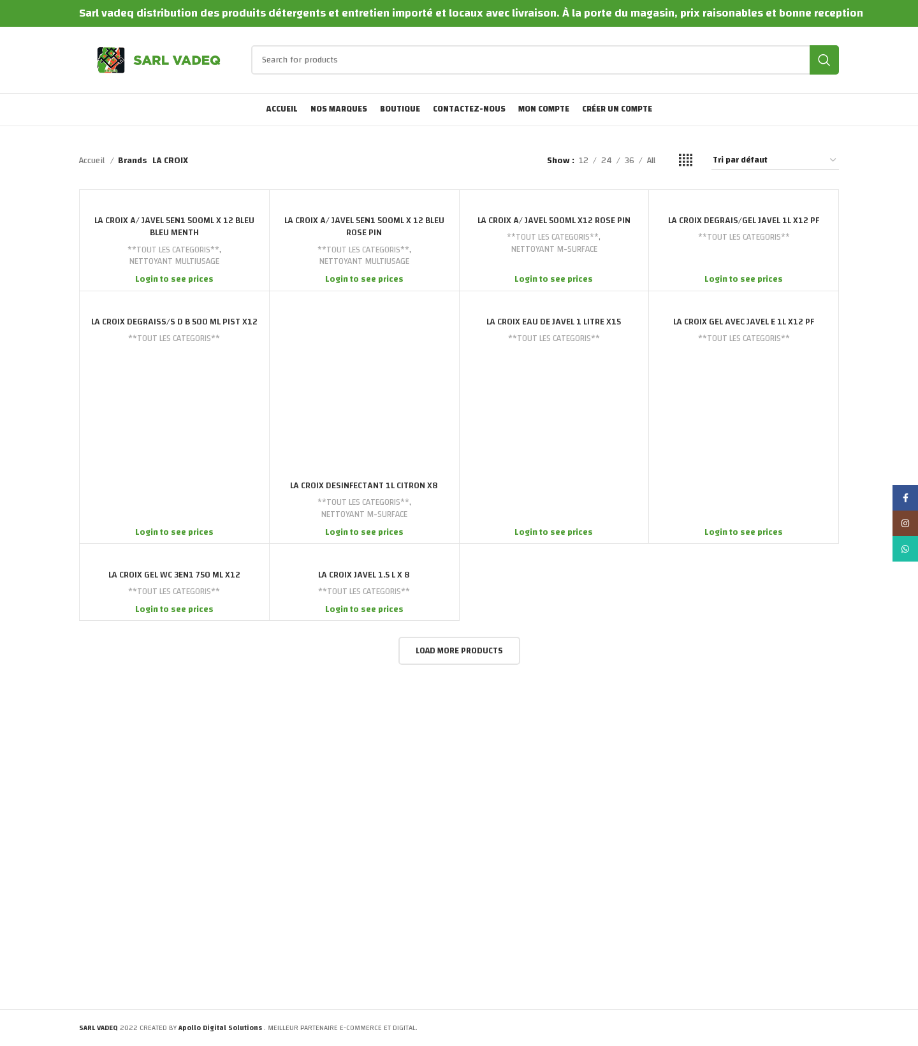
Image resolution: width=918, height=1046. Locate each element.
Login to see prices (174, 279)
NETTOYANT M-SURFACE (554, 249)
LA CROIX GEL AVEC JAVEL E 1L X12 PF (743, 322)
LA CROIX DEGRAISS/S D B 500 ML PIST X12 (174, 322)
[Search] (545, 60)
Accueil (93, 161)
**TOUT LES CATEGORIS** (173, 250)
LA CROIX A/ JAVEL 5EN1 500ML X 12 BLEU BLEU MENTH (174, 227)
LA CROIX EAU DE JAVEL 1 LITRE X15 (553, 322)
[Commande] (775, 161)
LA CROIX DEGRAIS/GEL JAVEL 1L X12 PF (743, 220)
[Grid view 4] (685, 160)
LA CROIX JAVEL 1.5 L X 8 (364, 575)
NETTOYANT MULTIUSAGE (174, 262)
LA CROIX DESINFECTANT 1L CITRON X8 (364, 485)
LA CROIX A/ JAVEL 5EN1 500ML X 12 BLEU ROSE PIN (364, 227)
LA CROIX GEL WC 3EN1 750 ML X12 (174, 575)
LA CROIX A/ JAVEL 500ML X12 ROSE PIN (553, 220)
